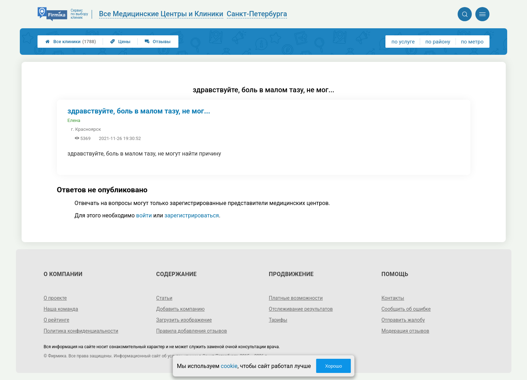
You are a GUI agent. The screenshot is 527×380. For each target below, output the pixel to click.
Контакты (393, 298)
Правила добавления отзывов (191, 331)
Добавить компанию (180, 309)
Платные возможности (296, 298)
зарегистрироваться (192, 215)
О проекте (55, 298)
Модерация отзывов (405, 331)
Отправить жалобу (403, 320)
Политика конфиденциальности (81, 331)
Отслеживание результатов (301, 309)
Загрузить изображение (184, 320)
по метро (472, 42)
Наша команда (61, 309)
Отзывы (158, 41)
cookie (229, 366)
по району (437, 42)
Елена (74, 120)
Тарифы (278, 320)
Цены (120, 41)
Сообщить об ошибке (406, 309)
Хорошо (333, 366)
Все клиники (70, 41)
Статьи (164, 298)
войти (144, 215)
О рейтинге (56, 320)
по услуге (403, 42)
